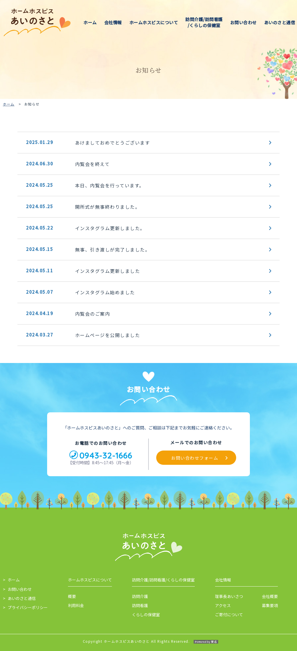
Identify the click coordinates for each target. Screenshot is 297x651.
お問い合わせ (243, 22)
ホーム (90, 22)
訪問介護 (140, 596)
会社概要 (270, 596)
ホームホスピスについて (153, 22)
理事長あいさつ (229, 596)
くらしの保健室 (146, 614)
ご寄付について (229, 614)
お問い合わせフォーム (194, 458)
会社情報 (113, 22)
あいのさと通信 (279, 22)
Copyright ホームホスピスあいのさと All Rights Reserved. (148, 641)
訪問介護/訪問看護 (204, 22)
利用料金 (76, 605)
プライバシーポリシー (28, 607)
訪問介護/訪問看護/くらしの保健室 (163, 580)
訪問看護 (140, 605)
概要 (72, 596)
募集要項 (270, 605)
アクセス (223, 605)
